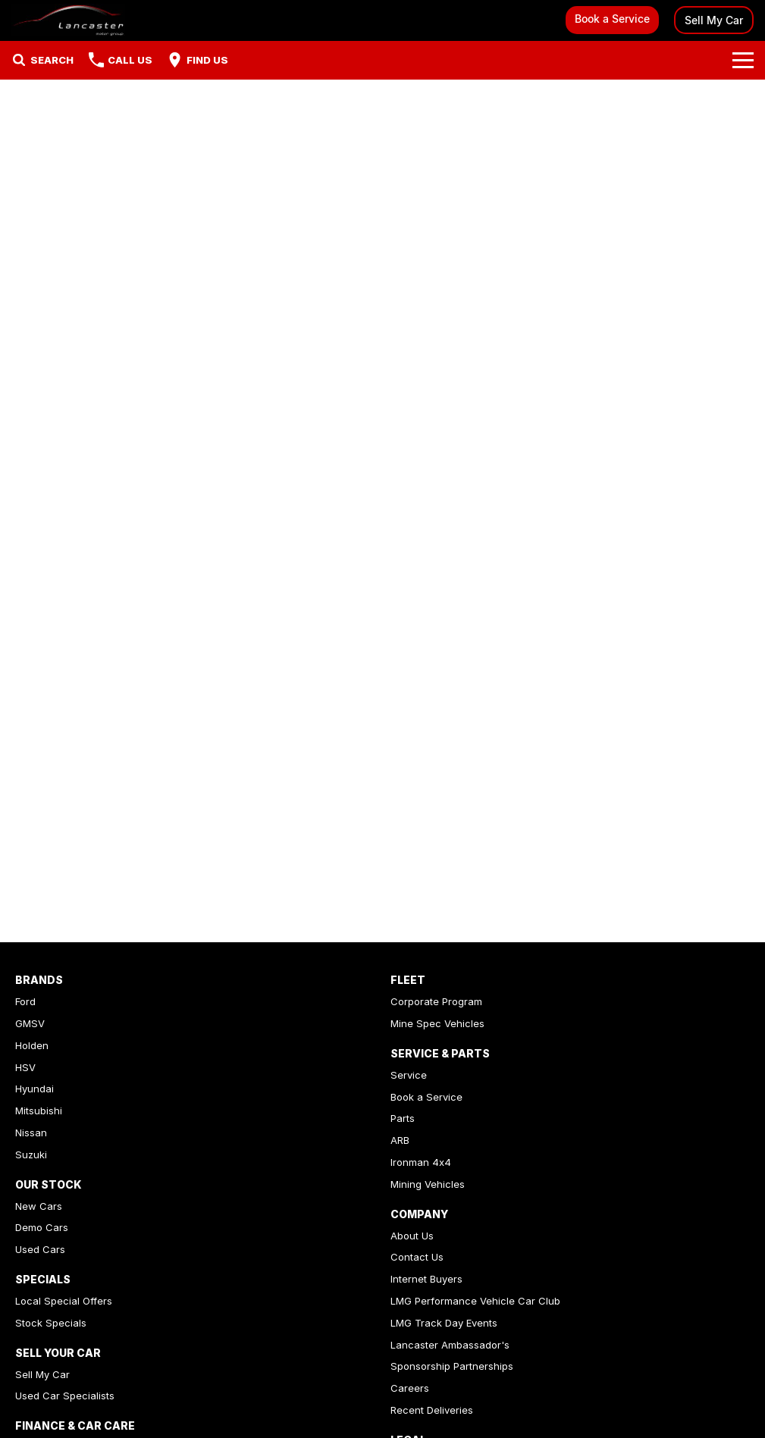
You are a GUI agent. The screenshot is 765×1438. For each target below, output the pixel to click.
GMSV (30, 1023)
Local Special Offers (63, 1301)
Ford (25, 1001)
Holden (32, 1045)
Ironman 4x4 (420, 1162)
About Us (412, 1236)
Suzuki (31, 1154)
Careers (409, 1388)
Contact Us (417, 1257)
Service (408, 1075)
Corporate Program (436, 1001)
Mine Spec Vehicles (437, 1023)
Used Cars (40, 1249)
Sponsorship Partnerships (451, 1366)
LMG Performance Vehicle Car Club (475, 1301)
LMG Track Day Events (443, 1323)
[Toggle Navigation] (743, 60)
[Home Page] (68, 20)
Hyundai (34, 1088)
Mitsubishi (38, 1110)
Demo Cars (41, 1227)
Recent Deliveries (431, 1410)
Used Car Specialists (64, 1395)
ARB (399, 1140)
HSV (25, 1067)
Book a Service (612, 18)
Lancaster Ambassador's (449, 1345)
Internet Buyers (426, 1279)
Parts (402, 1118)
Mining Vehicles (427, 1184)
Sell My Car (714, 20)
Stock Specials (50, 1323)
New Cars (38, 1206)
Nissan (31, 1132)
